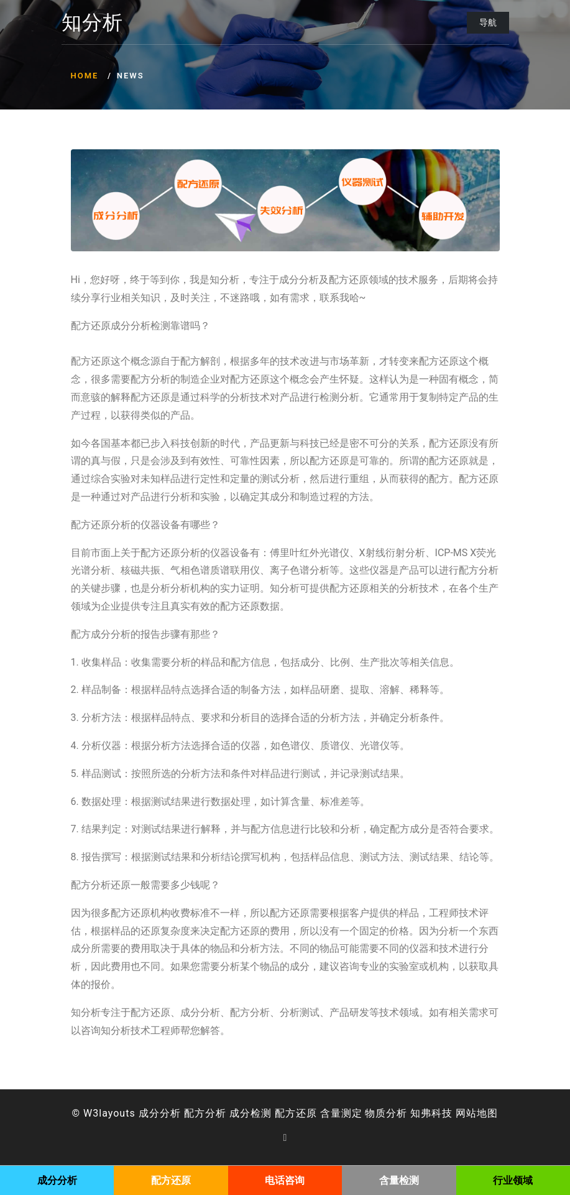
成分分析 (160, 1113)
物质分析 (386, 1113)
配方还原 (296, 1113)
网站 (466, 1113)
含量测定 (341, 1113)
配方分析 (205, 1113)
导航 (488, 22)
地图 (487, 1113)
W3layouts (109, 1113)
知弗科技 (431, 1113)
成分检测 (250, 1113)
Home (85, 75)
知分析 (92, 23)
